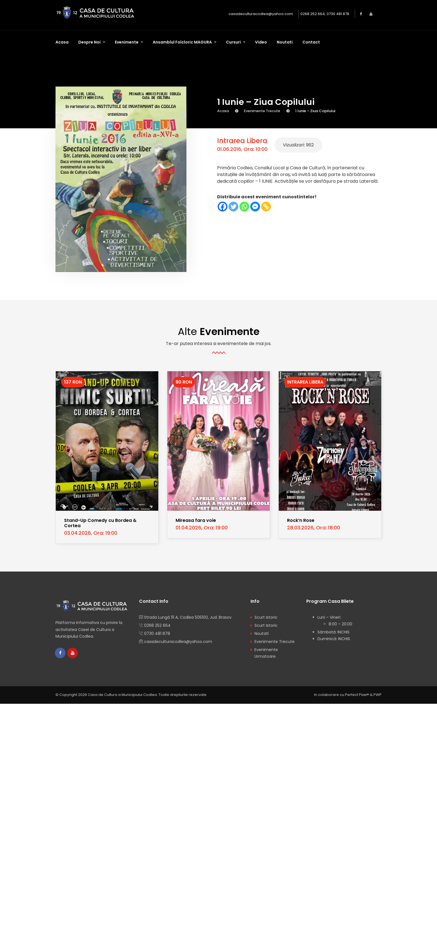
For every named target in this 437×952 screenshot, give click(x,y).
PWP (377, 695)
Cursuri (234, 42)
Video (261, 42)
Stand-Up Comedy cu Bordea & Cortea (100, 523)
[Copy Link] (266, 206)
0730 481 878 (338, 13)
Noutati (285, 42)
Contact (311, 42)
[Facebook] (222, 206)
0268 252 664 (312, 13)
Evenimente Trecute (262, 111)
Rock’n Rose (300, 520)
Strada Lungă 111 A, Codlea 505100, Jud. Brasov (188, 617)
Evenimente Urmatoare (266, 653)
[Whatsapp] (244, 206)
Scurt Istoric (266, 617)
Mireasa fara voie (196, 520)
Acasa (62, 42)
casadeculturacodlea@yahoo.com (261, 13)
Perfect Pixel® (357, 695)
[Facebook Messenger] (255, 206)
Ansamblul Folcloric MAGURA (183, 42)
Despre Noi (89, 42)
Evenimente (127, 42)
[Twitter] (233, 206)
